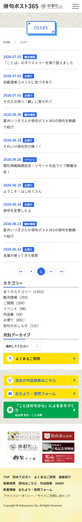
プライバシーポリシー (18, 495)
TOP (6, 477)
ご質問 (15, 302)
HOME (6, 42)
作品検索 (46, 483)
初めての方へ (22, 477)
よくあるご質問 (28, 358)
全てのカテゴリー (24, 291)
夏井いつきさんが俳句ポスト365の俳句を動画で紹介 (41, 120)
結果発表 (9, 483)
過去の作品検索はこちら (35, 380)
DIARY (59, 483)
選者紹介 (65, 477)
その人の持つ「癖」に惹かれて (41, 98)
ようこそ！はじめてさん (41, 188)
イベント (15, 308)
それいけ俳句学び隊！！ (41, 143)
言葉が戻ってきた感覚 (41, 252)
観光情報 (16, 297)
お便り (15, 319)
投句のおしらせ (22, 325)
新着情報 (9, 489)
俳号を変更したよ (41, 207)
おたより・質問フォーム (35, 393)
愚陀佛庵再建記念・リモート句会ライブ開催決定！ (41, 165)
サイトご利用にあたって (54, 495)
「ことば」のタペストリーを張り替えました (41, 59)
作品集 (14, 314)
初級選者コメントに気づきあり (41, 79)
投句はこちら (28, 483)
